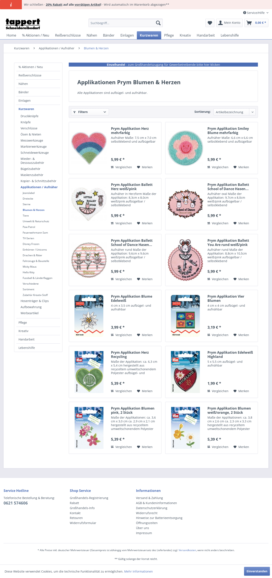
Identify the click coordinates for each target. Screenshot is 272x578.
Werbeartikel (30, 313)
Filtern (80, 112)
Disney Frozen (31, 244)
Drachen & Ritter (32, 255)
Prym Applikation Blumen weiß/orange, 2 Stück (229, 410)
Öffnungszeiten (147, 523)
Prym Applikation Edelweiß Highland (230, 354)
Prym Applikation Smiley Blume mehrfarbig (228, 130)
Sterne (26, 204)
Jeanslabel (29, 193)
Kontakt (75, 513)
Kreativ (23, 331)
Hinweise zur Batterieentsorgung (159, 518)
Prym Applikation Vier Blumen (225, 298)
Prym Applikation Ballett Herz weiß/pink (132, 187)
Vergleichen (121, 167)
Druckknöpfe (29, 116)
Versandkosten (187, 550)
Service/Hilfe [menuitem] (254, 13)
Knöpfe (26, 122)
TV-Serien (28, 238)
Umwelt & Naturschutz (36, 221)
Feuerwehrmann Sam (35, 232)
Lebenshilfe (26, 348)
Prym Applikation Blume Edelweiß (131, 298)
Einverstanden (257, 571)
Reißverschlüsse (29, 75)
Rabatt (74, 503)
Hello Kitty (28, 272)
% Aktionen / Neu (30, 67)
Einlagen (24, 100)
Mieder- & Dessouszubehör (32, 161)
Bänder (23, 92)
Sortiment (28, 289)
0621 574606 (16, 503)
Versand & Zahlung (149, 498)
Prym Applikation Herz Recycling (130, 354)
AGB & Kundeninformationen (156, 503)
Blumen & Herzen (34, 210)
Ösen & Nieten (31, 134)
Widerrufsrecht (146, 513)
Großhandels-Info (82, 508)
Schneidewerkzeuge (35, 153)
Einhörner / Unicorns (35, 249)
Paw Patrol (29, 227)
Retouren (76, 518)
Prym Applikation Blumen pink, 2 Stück (132, 410)
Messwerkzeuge (32, 140)
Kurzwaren (26, 109)
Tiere (26, 215)
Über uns (142, 528)
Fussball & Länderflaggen (37, 278)
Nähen (23, 84)
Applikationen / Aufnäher (39, 187)
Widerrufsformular (83, 523)
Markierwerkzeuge (34, 146)
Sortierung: (202, 112)
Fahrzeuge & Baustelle (36, 261)
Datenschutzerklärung (151, 508)
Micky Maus (30, 266)
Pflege (22, 322)
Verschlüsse (29, 128)
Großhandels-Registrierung (89, 498)
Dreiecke (28, 198)
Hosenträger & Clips (35, 301)
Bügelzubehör (30, 169)
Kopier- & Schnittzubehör (38, 181)
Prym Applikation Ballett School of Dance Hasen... (228, 187)
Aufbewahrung (31, 307)
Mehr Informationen (138, 571)
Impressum (144, 533)
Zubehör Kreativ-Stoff (35, 295)
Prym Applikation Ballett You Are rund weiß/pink (228, 242)
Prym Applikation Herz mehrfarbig (130, 130)
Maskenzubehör (32, 175)
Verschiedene (31, 283)
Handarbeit (26, 339)
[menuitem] (125, 23)
